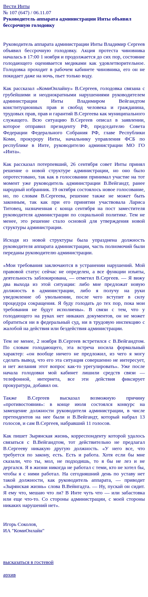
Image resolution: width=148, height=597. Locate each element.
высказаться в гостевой (28, 562)
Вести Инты (16, 6)
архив (9, 575)
